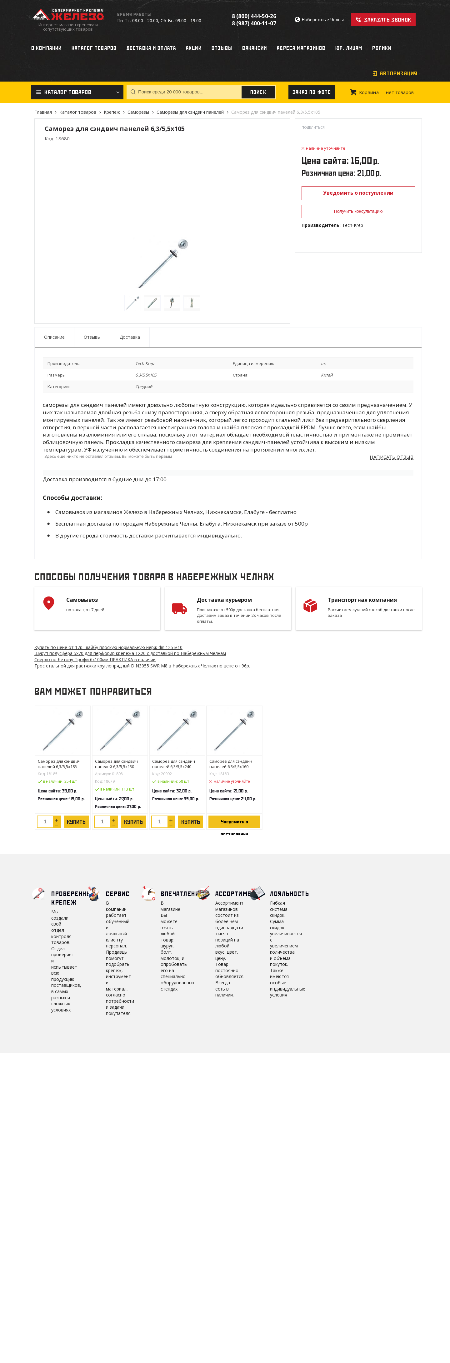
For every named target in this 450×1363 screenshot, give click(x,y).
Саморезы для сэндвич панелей (190, 112)
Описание (54, 337)
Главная (43, 112)
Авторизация (399, 73)
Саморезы (138, 112)
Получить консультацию (358, 211)
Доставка (130, 337)
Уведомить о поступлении (358, 192)
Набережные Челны (323, 19)
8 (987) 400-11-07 (254, 23)
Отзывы (92, 337)
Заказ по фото (311, 92)
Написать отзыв (391, 457)
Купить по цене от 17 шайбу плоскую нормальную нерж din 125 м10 (108, 647)
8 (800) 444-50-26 (254, 16)
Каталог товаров (77, 112)
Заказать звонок (387, 20)
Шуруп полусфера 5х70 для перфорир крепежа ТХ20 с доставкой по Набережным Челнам (130, 653)
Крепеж (112, 112)
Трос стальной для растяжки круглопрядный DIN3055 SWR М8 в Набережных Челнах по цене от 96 (142, 666)
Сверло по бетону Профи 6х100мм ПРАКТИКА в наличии (95, 659)
